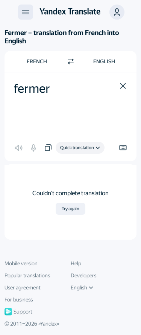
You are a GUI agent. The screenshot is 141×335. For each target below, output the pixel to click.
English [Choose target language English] (104, 61)
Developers (83, 275)
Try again (70, 208)
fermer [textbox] (32, 88)
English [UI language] (82, 288)
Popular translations (27, 275)
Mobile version (21, 263)
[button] (122, 85)
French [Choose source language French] (37, 61)
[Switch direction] (71, 61)
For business (19, 300)
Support (18, 311)
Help (76, 263)
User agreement (23, 288)
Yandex (48, 324)
